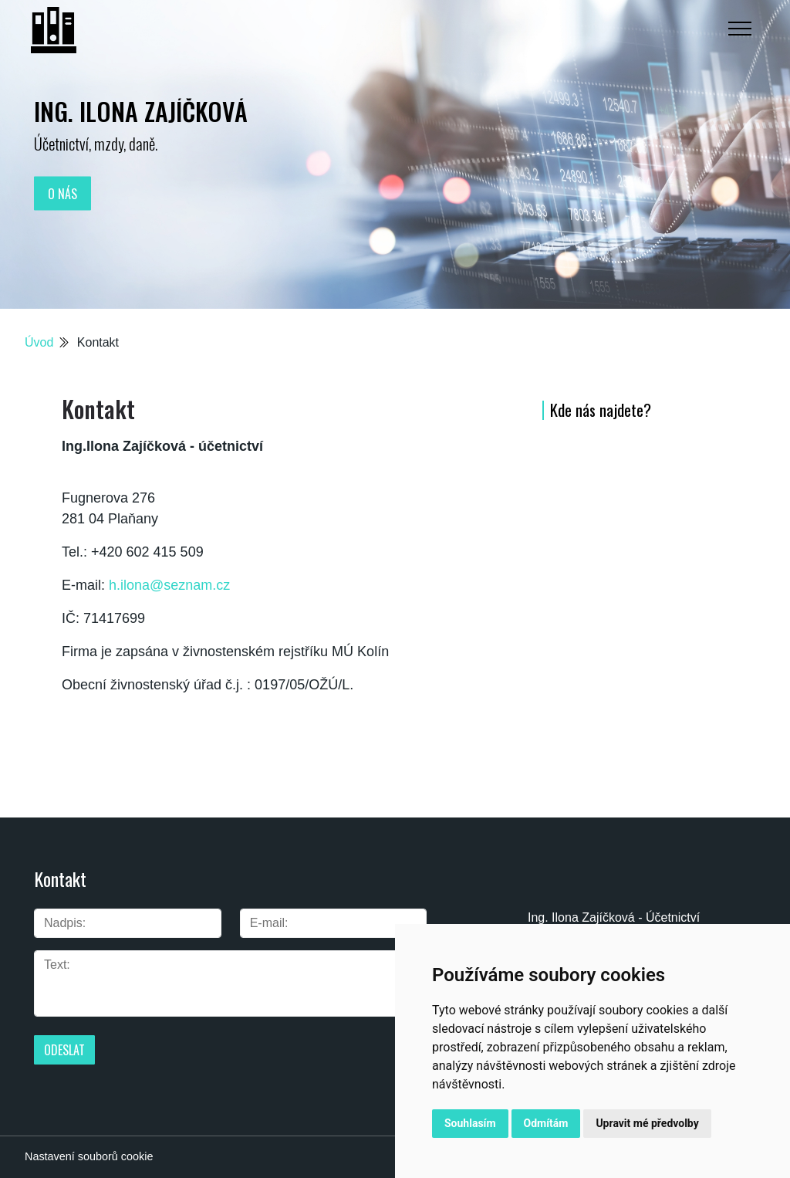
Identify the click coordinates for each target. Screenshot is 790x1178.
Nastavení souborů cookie (89, 1156)
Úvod (39, 342)
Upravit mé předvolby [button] (647, 1123)
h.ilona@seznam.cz (169, 585)
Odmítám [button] (546, 1123)
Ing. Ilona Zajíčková (141, 111)
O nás (62, 193)
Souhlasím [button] (470, 1123)
